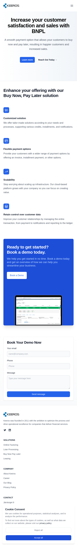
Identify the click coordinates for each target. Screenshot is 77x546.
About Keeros (9, 474)
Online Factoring (10, 445)
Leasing (6, 458)
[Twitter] (4, 430)
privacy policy (46, 523)
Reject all (38, 530)
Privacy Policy (9, 487)
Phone (10, 360)
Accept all (38, 538)
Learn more (27, 60)
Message (11, 373)
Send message (38, 394)
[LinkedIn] (10, 430)
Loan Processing (10, 449)
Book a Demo (17, 275)
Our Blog (7, 483)
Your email (11, 348)
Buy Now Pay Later (12, 454)
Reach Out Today (47, 60)
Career (6, 478)
